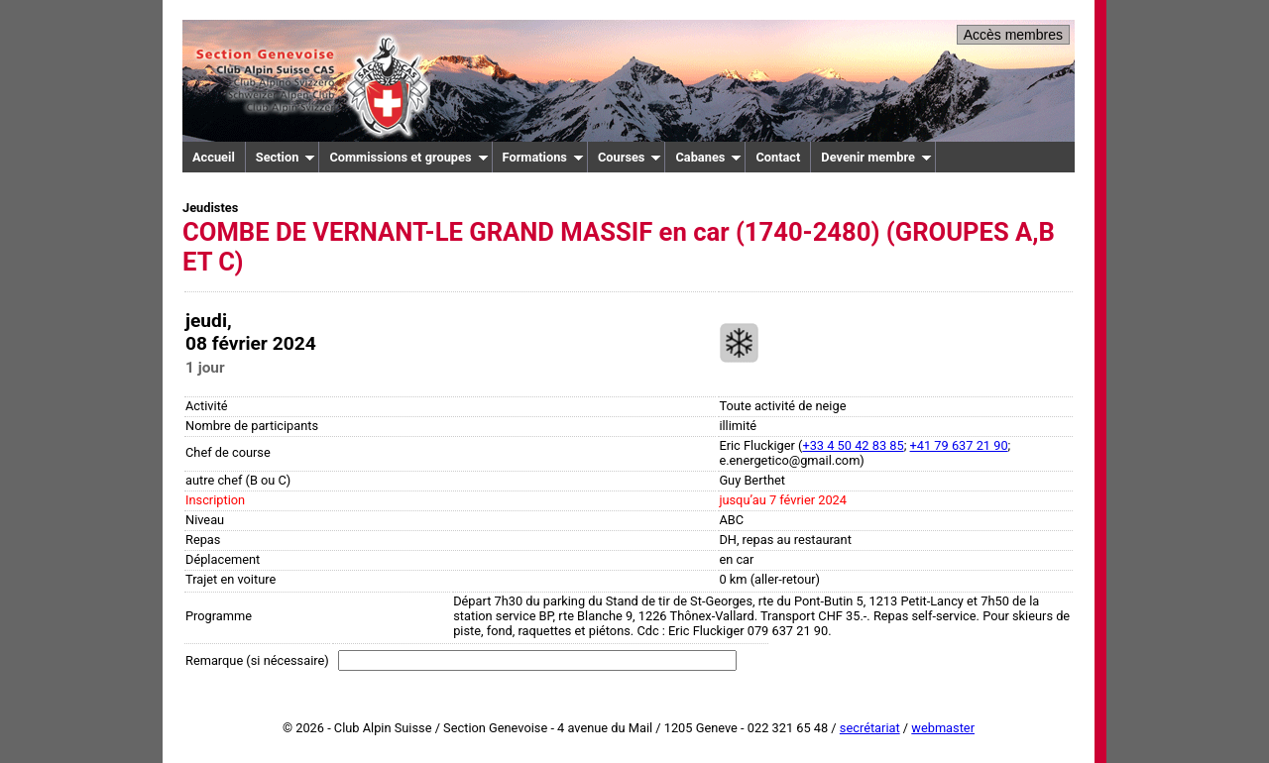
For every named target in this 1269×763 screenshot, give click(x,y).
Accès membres (1013, 35)
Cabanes (708, 157)
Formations (543, 157)
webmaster (943, 727)
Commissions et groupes (408, 157)
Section (286, 157)
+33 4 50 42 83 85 (852, 445)
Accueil (213, 157)
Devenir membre (876, 157)
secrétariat (870, 727)
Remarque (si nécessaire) (257, 660)
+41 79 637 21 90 (959, 445)
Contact (777, 157)
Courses (630, 157)
